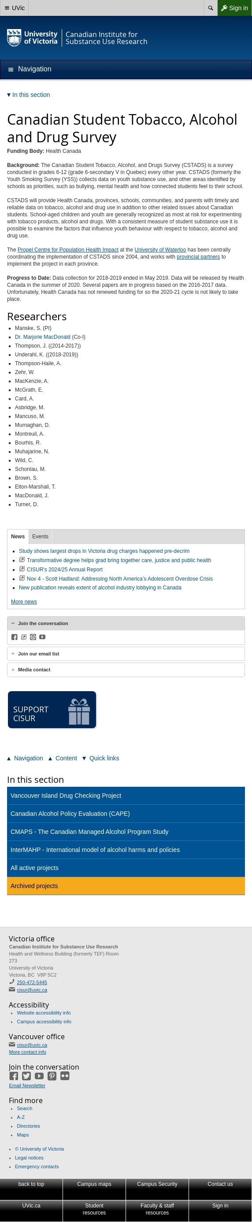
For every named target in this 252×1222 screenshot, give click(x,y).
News (18, 536)
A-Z (21, 1117)
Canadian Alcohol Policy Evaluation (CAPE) (70, 813)
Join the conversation (43, 623)
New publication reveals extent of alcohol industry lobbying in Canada (100, 588)
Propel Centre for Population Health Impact (68, 250)
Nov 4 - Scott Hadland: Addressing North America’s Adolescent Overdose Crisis (120, 579)
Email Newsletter (27, 1085)
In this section (35, 779)
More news (24, 602)
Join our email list (38, 653)
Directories (28, 1126)
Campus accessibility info (44, 1021)
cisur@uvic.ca (32, 989)
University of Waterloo (160, 250)
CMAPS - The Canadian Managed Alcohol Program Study (90, 831)
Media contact (34, 669)
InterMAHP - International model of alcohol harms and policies (95, 849)
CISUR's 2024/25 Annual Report (65, 570)
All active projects (35, 867)
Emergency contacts (37, 1166)
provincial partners (198, 257)
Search (24, 1108)
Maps (23, 1134)
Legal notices (29, 1157)
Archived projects (34, 885)
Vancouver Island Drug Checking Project (66, 795)
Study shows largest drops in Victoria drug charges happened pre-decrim (104, 551)
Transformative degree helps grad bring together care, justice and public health (119, 560)
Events (40, 536)
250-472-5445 (32, 982)
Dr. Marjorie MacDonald (42, 337)
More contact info (27, 1052)
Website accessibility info (43, 1012)
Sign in (232, 8)
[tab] (126, 623)
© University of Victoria (39, 1149)
